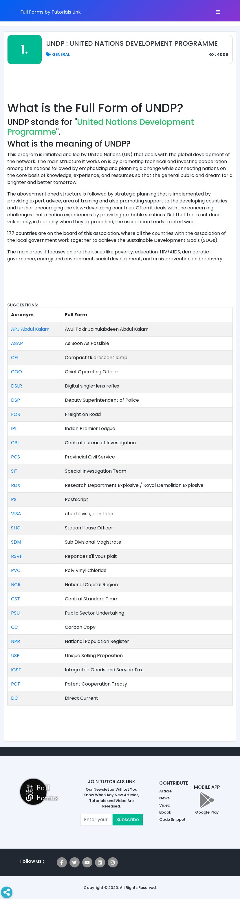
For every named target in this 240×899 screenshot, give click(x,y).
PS (14, 499)
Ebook (165, 812)
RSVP (17, 556)
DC (14, 698)
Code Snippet (172, 819)
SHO (16, 528)
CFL (15, 357)
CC (14, 627)
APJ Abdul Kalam (30, 329)
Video (164, 805)
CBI (15, 442)
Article (165, 791)
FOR (15, 414)
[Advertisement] (120, 86)
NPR (15, 641)
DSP (15, 400)
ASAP (17, 343)
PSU (15, 613)
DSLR (16, 386)
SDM (16, 542)
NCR (16, 584)
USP (15, 655)
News (164, 798)
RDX (15, 485)
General (58, 54)
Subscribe (127, 819)
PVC (16, 570)
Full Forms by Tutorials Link (50, 12)
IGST (16, 669)
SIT (14, 471)
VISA (16, 513)
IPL (14, 428)
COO (16, 371)
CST (15, 598)
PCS (15, 457)
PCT (15, 684)
